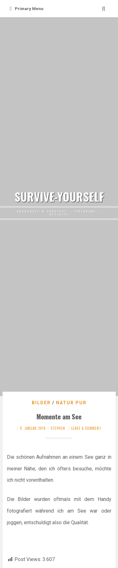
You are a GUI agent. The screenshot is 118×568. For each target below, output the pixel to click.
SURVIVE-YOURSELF (59, 196)
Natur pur (71, 402)
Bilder (41, 402)
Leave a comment (86, 428)
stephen (58, 428)
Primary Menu (26, 8)
